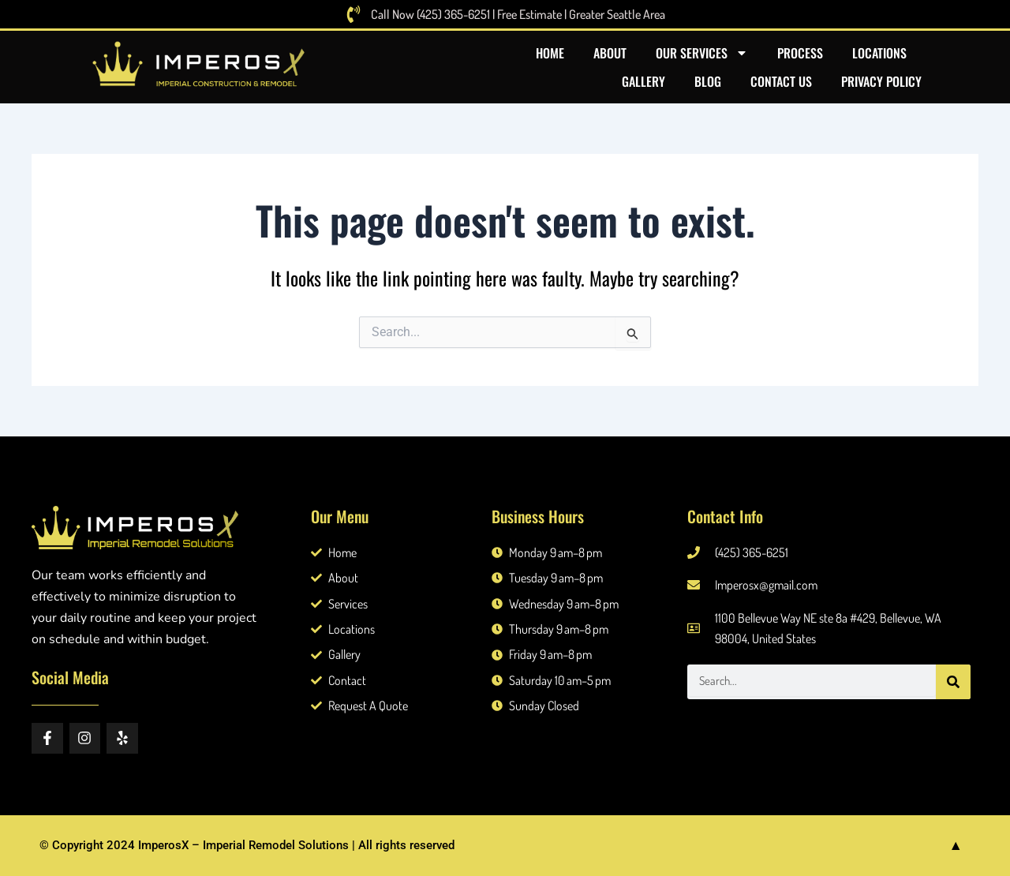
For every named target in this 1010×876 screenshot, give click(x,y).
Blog (707, 81)
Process (800, 52)
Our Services (702, 53)
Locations (879, 52)
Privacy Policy (881, 81)
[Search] (953, 681)
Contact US (781, 81)
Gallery (643, 81)
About (610, 52)
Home (550, 52)
